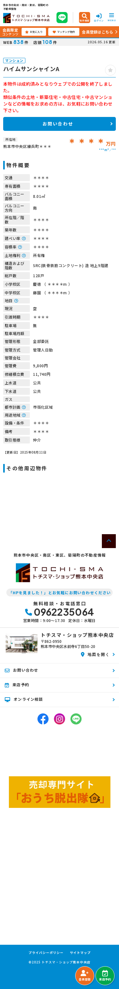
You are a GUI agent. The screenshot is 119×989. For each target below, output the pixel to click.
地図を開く (95, 654)
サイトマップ (80, 952)
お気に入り (34, 32)
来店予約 (105, 975)
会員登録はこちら (97, 31)
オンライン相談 (24, 699)
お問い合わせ (58, 123)
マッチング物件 (64, 32)
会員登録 (84, 975)
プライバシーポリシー (46, 952)
